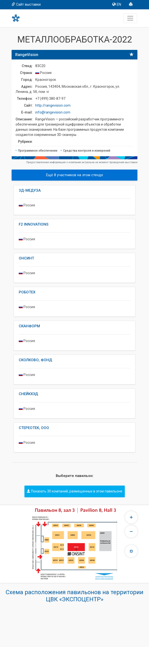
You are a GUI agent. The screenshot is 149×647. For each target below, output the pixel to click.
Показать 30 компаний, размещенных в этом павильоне (74, 491)
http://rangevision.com (53, 105)
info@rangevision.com (52, 112)
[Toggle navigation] (130, 18)
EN (116, 4)
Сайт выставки (26, 4)
